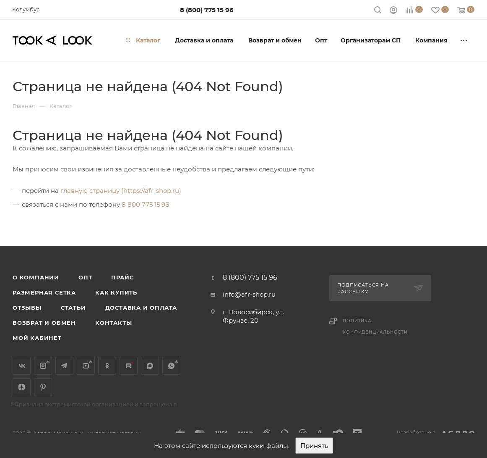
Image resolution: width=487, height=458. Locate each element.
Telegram (64, 366)
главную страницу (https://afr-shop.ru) (120, 191)
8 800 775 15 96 (145, 204)
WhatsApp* (171, 366)
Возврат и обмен (44, 322)
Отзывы (27, 307)
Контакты (113, 322)
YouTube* (86, 366)
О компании (36, 277)
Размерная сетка (44, 292)
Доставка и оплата (141, 307)
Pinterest (43, 387)
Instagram (43, 366)
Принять (314, 446)
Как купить (116, 292)
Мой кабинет (37, 337)
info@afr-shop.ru (249, 294)
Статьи (73, 307)
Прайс (122, 277)
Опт (85, 277)
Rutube (129, 366)
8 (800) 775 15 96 (207, 10)
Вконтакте (22, 366)
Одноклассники (107, 366)
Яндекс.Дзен (22, 387)
